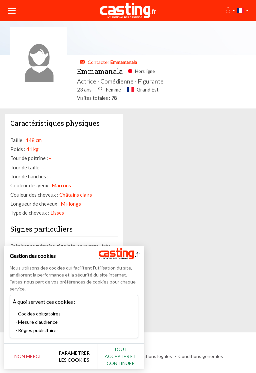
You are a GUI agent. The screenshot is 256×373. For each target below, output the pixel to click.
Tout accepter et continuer (120, 356)
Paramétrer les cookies (74, 356)
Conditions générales (200, 356)
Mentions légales (154, 356)
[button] (230, 10)
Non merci (27, 356)
